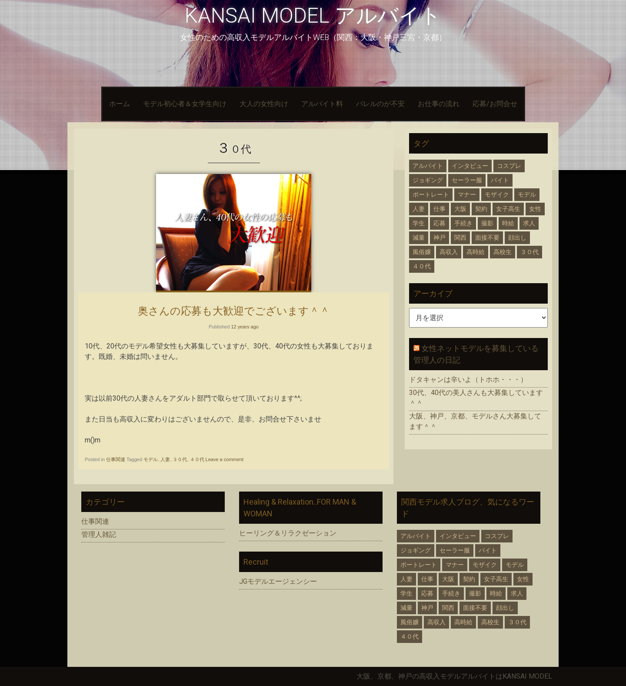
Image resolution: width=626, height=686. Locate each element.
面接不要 (487, 237)
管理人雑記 (98, 534)
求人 (529, 223)
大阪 (460, 208)
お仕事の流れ (439, 104)
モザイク (497, 194)
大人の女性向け (264, 104)
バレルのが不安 (380, 104)
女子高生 (508, 208)
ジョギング (428, 180)
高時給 (475, 251)
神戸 (439, 237)
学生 (419, 223)
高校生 (502, 251)
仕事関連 (115, 459)
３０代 (180, 459)
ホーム (119, 104)
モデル (150, 459)
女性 (535, 208)
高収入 (449, 251)
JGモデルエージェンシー (278, 581)
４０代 (197, 459)
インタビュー (470, 165)
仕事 (439, 208)
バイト (500, 180)
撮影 (487, 223)
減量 (419, 237)
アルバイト (428, 165)
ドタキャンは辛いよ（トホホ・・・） (468, 379)
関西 (460, 237)
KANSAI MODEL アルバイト (313, 15)
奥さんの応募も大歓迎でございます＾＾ (234, 311)
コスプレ (509, 165)
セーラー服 (467, 180)
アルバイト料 (322, 104)
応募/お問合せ (495, 104)
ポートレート (431, 194)
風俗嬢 (422, 251)
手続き (463, 223)
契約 (481, 208)
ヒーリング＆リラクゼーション (287, 533)
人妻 (165, 459)
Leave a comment (224, 459)
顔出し (517, 237)
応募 (439, 223)
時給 (508, 223)
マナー (467, 194)
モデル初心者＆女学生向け (184, 104)
